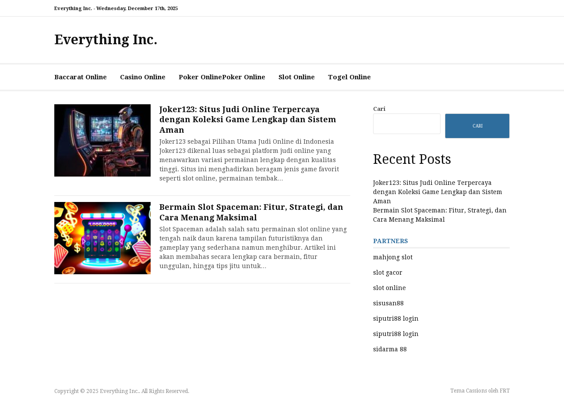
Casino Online (143, 77)
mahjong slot (392, 257)
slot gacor (387, 272)
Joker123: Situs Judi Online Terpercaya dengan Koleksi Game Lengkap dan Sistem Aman (247, 119)
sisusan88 (388, 303)
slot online (389, 287)
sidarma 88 (390, 349)
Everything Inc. (106, 39)
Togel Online (349, 77)
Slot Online (296, 77)
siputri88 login (396, 318)
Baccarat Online (80, 77)
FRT (505, 391)
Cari (379, 109)
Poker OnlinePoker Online (222, 77)
